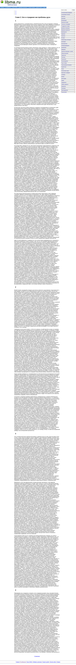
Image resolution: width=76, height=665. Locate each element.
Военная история (64, 22)
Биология (63, 16)
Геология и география (65, 24)
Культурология (64, 43)
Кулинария (63, 41)
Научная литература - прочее (67, 51)
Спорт (62, 68)
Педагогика (63, 55)
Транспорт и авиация (65, 72)
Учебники (63, 74)
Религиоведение (64, 61)
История (63, 37)
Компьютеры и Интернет (66, 39)
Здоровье (63, 33)
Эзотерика (63, 88)
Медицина (63, 49)
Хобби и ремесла (64, 84)
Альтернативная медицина (66, 12)
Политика (63, 57)
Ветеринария (64, 20)
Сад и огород (64, 63)
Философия (63, 78)
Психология (63, 59)
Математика (63, 47)
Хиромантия (63, 82)
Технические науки (65, 70)
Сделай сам (63, 66)
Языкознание (64, 92)
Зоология (63, 35)
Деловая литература (65, 28)
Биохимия (63, 18)
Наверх (58, 662)
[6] (41, 139)
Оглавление (37, 656)
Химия (62, 80)
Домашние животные (65, 30)
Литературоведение (65, 45)
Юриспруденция (64, 90)
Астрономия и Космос (65, 14)
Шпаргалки (63, 86)
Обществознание (64, 53)
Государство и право (65, 26)
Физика (62, 76)
